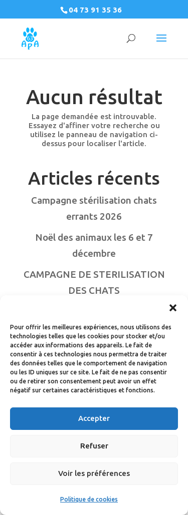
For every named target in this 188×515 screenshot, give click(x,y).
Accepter (94, 418)
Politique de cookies (89, 499)
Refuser (94, 445)
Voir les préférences (94, 473)
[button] (173, 308)
